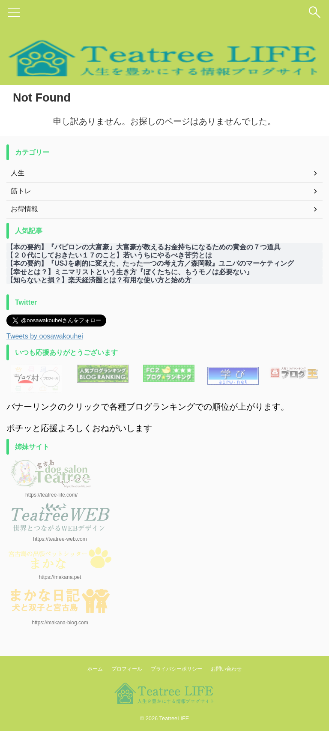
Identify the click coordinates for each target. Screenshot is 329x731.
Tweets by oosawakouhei (44, 336)
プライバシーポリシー (176, 669)
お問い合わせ (226, 669)
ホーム (95, 669)
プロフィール (126, 669)
